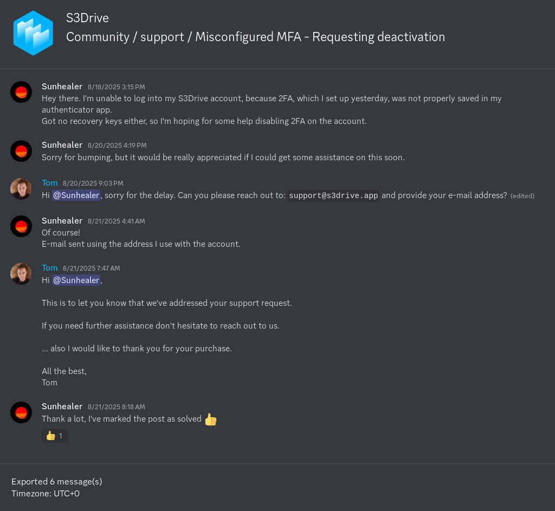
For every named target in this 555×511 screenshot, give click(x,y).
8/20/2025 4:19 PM (117, 145)
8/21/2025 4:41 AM (116, 221)
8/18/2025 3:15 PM (116, 86)
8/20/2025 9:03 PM (93, 183)
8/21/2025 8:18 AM (116, 406)
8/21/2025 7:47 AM (91, 268)
